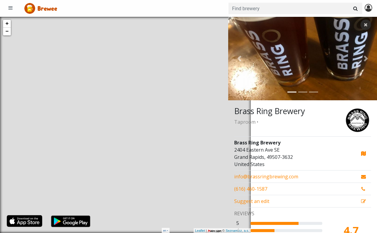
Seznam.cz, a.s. (215, 230)
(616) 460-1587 (250, 189)
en (164, 230)
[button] (239, 58)
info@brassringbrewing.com (266, 176)
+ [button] (7, 23)
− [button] (7, 31)
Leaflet (177, 230)
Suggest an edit (251, 201)
